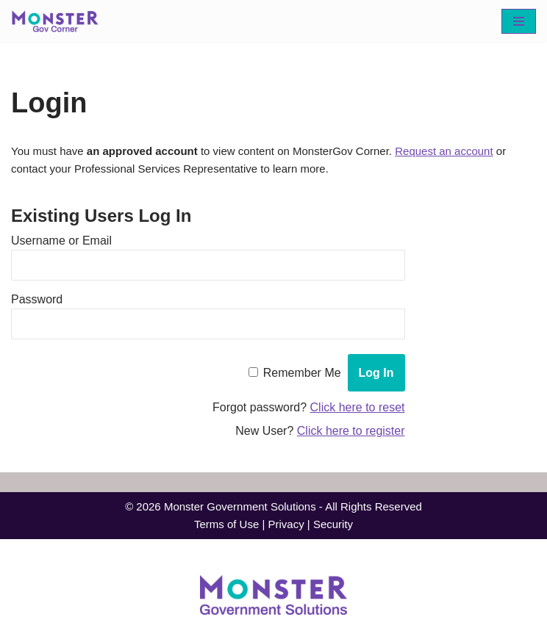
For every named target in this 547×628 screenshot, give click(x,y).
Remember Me (302, 375)
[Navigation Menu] (518, 21)
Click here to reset (357, 409)
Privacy (287, 528)
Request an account (473, 151)
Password (36, 301)
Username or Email (61, 243)
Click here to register (351, 433)
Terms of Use (223, 528)
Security (337, 528)
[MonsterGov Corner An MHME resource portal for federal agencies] (59, 21)
